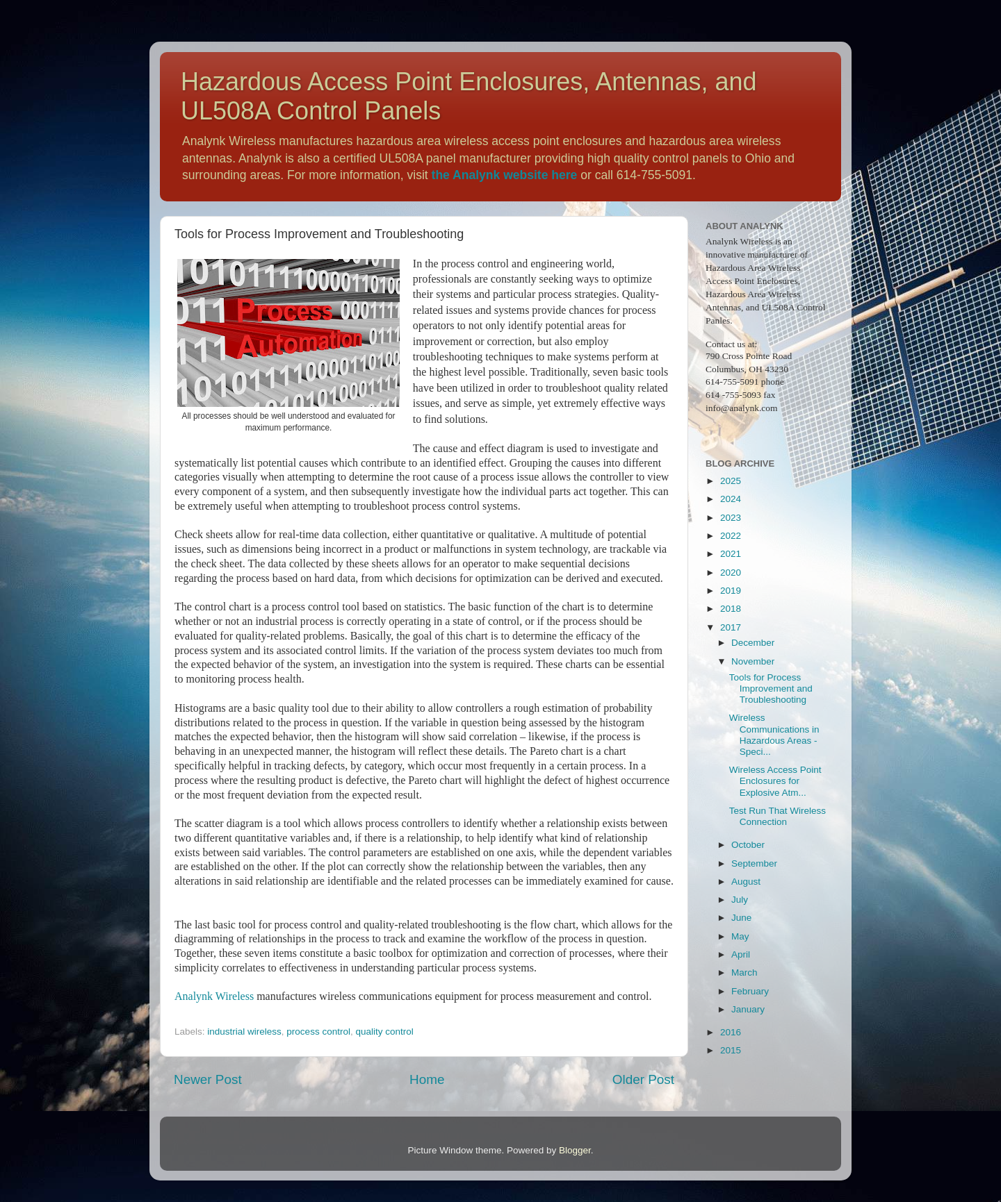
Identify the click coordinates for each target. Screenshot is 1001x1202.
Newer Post (208, 1079)
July (739, 899)
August (745, 881)
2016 (730, 1032)
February (750, 991)
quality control (384, 1031)
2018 (730, 608)
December (752, 642)
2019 (730, 590)
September (754, 863)
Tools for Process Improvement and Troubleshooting (771, 688)
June (741, 917)
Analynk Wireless (214, 996)
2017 (730, 627)
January (748, 1009)
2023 (730, 517)
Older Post (643, 1079)
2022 (730, 536)
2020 (730, 572)
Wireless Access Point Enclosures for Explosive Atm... (775, 781)
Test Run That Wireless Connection (777, 816)
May (740, 936)
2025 (730, 481)
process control (318, 1031)
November (752, 661)
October (748, 845)
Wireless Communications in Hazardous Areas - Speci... (774, 734)
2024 (730, 499)
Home (426, 1079)
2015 (730, 1050)
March (744, 972)
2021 (730, 554)
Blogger (575, 1150)
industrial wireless (244, 1031)
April (740, 954)
